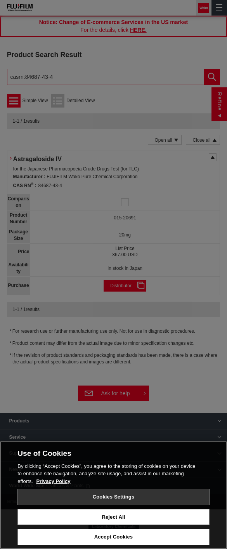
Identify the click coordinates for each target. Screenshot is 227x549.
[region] (113, 495)
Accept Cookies (113, 537)
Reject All (113, 517)
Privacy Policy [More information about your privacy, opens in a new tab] (53, 481)
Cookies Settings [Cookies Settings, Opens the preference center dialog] (114, 497)
